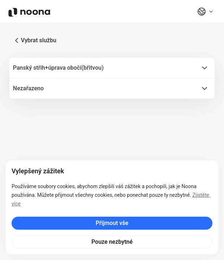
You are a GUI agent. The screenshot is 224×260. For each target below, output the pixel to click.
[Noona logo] (29, 12)
